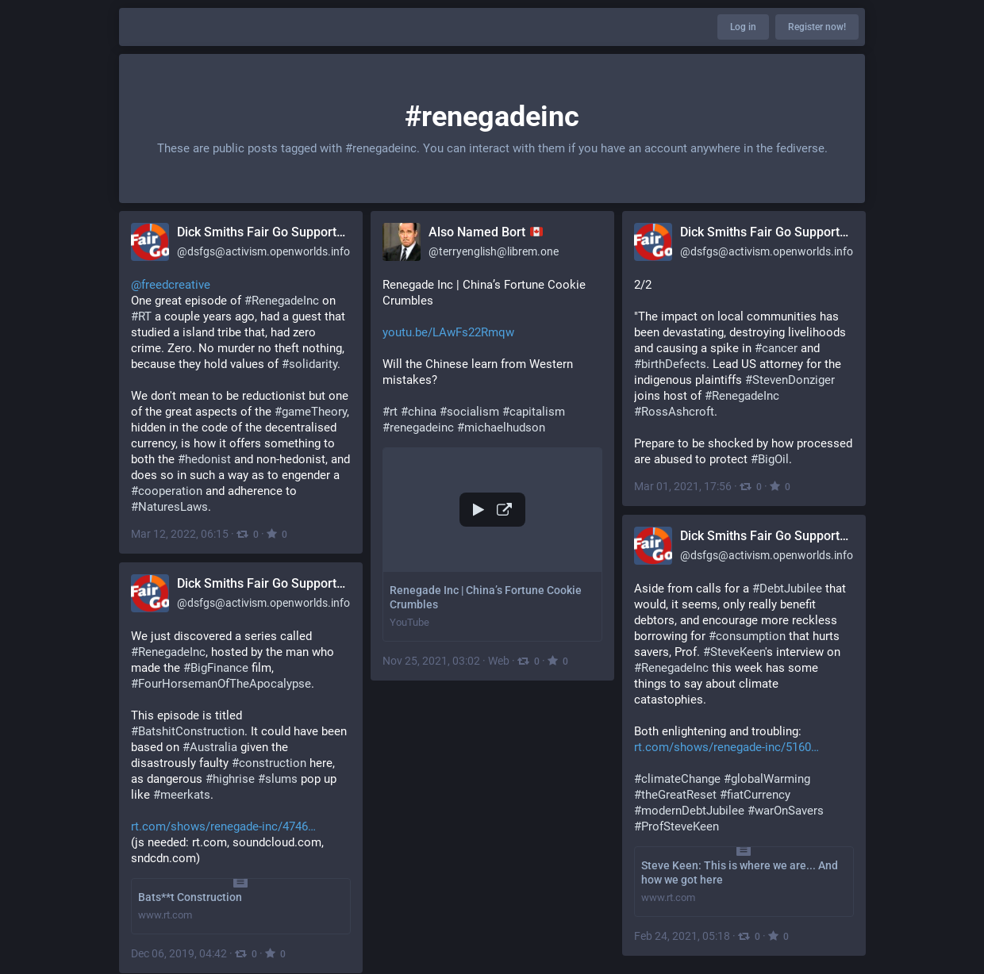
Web (498, 660)
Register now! (817, 27)
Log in (743, 27)
